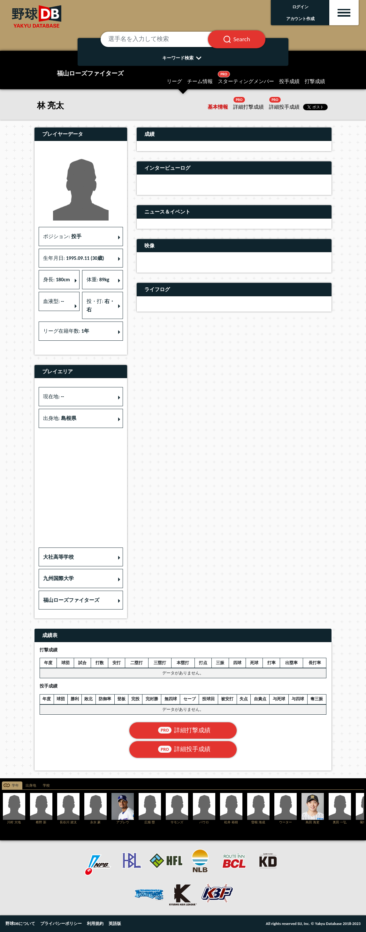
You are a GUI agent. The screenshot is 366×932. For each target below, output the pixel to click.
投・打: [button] (101, 305)
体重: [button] (98, 279)
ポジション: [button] (62, 236)
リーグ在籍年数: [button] (66, 331)
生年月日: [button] (73, 258)
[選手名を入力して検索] (162, 39)
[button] (81, 557)
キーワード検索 (183, 58)
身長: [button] (56, 279)
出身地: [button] (59, 418)
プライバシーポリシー (61, 923)
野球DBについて (20, 923)
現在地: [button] (53, 396)
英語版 (115, 923)
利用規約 (95, 923)
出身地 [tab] (31, 785)
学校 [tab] (46, 785)
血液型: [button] (53, 301)
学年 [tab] (15, 785)
